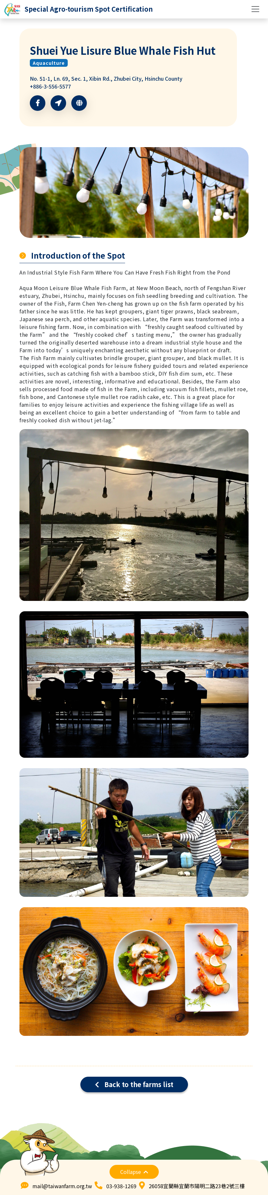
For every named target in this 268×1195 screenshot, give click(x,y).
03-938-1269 (121, 1186)
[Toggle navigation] (255, 9)
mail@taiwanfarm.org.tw (62, 1186)
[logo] (78, 9)
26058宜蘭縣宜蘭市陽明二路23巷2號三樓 (197, 1186)
